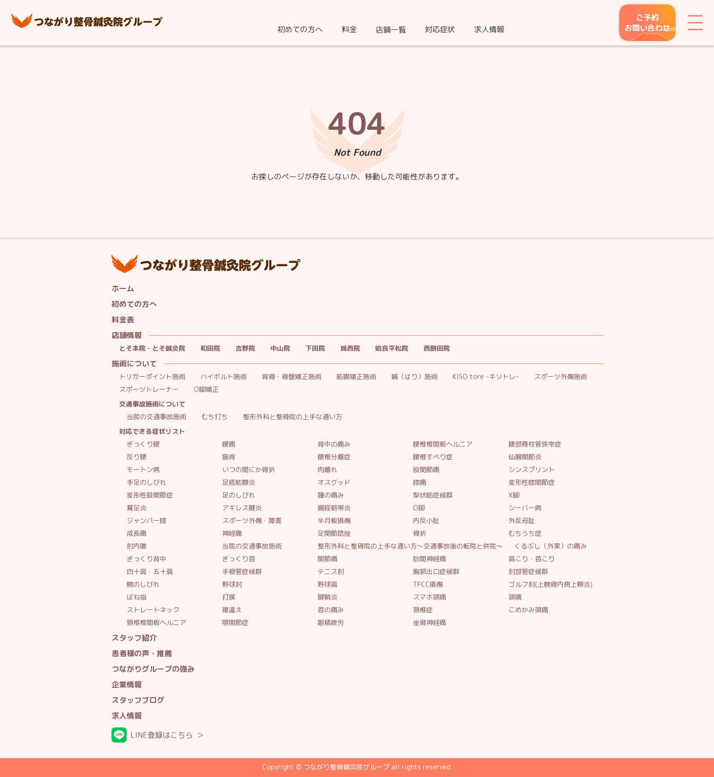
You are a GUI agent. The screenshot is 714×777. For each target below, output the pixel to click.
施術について (134, 364)
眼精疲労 (331, 622)
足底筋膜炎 (238, 482)
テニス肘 (331, 571)
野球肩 (327, 584)
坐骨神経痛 (429, 622)
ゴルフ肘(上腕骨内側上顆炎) (550, 584)
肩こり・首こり (531, 559)
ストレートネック (153, 610)
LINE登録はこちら (161, 735)
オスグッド (334, 482)
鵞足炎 (136, 508)
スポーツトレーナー (149, 389)
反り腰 (136, 457)
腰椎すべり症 (433, 457)
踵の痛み (331, 495)
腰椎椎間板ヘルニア (443, 444)
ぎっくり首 (238, 559)
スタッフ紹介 (134, 638)
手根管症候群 (242, 571)
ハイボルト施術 (223, 376)
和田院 (210, 348)
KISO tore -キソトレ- (486, 376)
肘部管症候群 (528, 571)
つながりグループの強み (153, 669)
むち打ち (214, 417)
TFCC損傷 (428, 584)
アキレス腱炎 (242, 508)
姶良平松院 (391, 348)
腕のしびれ (143, 584)
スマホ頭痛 (429, 597)
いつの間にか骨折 (248, 469)
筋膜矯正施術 (356, 376)
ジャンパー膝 (146, 520)
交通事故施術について (152, 404)
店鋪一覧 (391, 30)
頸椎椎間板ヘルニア (156, 622)
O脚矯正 (206, 389)
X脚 (513, 495)
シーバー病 (525, 508)
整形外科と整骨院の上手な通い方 (292, 417)
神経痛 (232, 533)
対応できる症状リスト (152, 431)
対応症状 (440, 29)
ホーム (123, 289)
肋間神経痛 (429, 559)
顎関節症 (235, 622)
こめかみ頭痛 (528, 610)
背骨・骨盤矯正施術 (291, 376)
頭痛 (515, 597)
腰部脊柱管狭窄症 (534, 444)
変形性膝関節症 (531, 482)
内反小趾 (426, 520)
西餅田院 (436, 348)
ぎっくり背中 (146, 559)
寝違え (232, 610)
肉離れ (327, 469)
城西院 (350, 348)
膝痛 (419, 482)
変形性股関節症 (150, 495)
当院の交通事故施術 (156, 417)
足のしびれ (238, 495)
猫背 (228, 457)
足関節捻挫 (334, 533)
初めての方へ (300, 29)
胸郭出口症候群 (436, 571)
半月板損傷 (334, 520)
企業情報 (127, 685)
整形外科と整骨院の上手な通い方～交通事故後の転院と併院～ (410, 546)
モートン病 (143, 469)
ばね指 (136, 597)
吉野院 (245, 348)
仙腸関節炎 (525, 457)
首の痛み (331, 610)
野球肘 (232, 584)
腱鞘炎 (327, 597)
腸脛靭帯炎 (334, 508)
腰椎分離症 (334, 457)
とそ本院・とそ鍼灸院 (152, 348)
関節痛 (327, 559)
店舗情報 (127, 335)
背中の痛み (334, 444)
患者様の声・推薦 (142, 654)
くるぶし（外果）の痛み (550, 546)
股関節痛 (426, 469)
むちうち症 (525, 533)
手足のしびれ (146, 482)
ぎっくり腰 (143, 444)
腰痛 (228, 444)
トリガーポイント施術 (152, 376)
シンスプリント (531, 469)
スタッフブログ (138, 700)
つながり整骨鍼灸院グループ (87, 22)
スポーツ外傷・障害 (252, 520)
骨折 (419, 533)
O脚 (419, 508)
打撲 (228, 597)
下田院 (315, 348)
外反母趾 (521, 520)
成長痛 (136, 533)
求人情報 (489, 29)
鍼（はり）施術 (414, 376)
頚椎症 (423, 610)
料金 (349, 29)
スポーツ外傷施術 (560, 376)
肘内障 (136, 546)
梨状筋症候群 (433, 495)
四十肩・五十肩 (150, 571)
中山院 (280, 348)
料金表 (123, 320)
